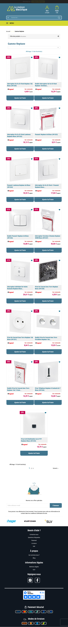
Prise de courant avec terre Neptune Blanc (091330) (46, 288)
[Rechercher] (34, 18)
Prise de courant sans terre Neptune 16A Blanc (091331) (20, 338)
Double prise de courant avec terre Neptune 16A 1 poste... (18, 389)
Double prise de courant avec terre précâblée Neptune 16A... (46, 338)
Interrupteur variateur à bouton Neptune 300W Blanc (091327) (47, 237)
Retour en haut (52, 474)
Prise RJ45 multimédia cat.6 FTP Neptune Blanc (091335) (31, 440)
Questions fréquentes (34, 537)
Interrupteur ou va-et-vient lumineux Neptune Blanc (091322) (19, 135)
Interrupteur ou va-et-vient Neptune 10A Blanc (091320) (19, 85)
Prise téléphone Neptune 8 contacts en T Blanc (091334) (47, 389)
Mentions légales (34, 567)
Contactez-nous (34, 534)
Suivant (56, 468)
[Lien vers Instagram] (31, 580)
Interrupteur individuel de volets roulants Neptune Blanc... (17, 288)
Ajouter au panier (20, 98)
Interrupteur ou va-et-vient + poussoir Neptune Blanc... (47, 186)
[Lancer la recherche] (59, 17)
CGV (34, 569)
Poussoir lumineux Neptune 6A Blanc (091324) (18, 186)
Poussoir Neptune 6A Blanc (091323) (46, 134)
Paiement (34, 540)
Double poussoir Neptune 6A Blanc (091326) (18, 237)
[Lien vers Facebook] (37, 580)
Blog (34, 558)
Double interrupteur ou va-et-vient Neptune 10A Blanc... (46, 85)
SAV (34, 546)
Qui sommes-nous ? (34, 555)
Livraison (34, 543)
